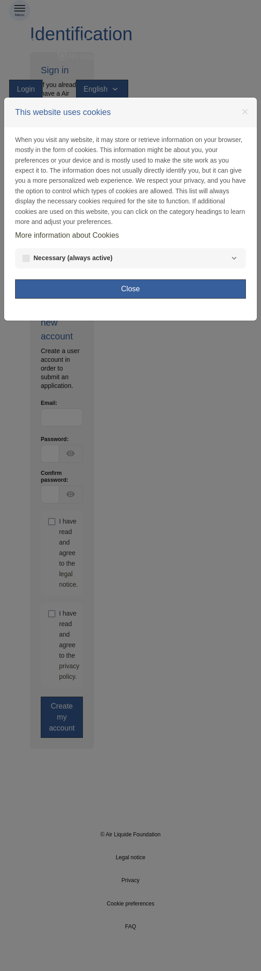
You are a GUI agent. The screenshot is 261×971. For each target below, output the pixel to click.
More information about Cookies (67, 235)
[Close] (245, 112)
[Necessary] (233, 258)
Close (130, 289)
